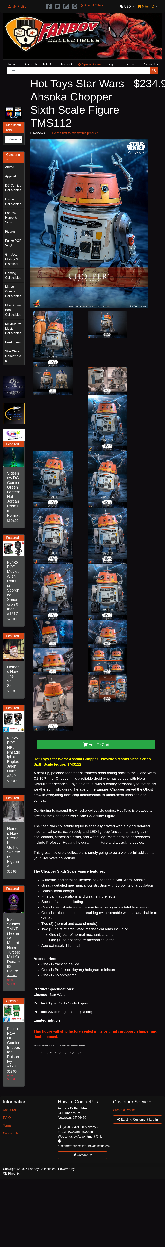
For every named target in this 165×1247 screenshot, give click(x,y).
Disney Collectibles (13, 202)
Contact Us (150, 64)
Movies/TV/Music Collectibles (13, 328)
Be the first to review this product (75, 133)
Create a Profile (124, 1110)
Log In (112, 64)
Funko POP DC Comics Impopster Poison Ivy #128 (13, 1047)
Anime (9, 167)
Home (11, 64)
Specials (12, 1001)
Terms (129, 64)
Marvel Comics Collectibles (13, 291)
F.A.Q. (47, 64)
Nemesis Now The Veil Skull (13, 676)
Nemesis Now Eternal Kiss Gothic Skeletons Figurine (13, 847)
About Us (30, 64)
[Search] (78, 70)
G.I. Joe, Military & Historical (11, 259)
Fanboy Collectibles (42, 1169)
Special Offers (90, 64)
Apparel (10, 176)
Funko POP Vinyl (13, 243)
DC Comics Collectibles (13, 188)
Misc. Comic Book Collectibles (13, 310)
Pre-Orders (13, 342)
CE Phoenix (11, 1173)
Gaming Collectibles (13, 275)
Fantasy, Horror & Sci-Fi (11, 217)
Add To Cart (96, 744)
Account (66, 64)
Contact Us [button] (82, 1155)
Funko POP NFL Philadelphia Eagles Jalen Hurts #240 (13, 757)
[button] (18, 7)
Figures (10, 231)
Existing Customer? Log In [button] (137, 1119)
